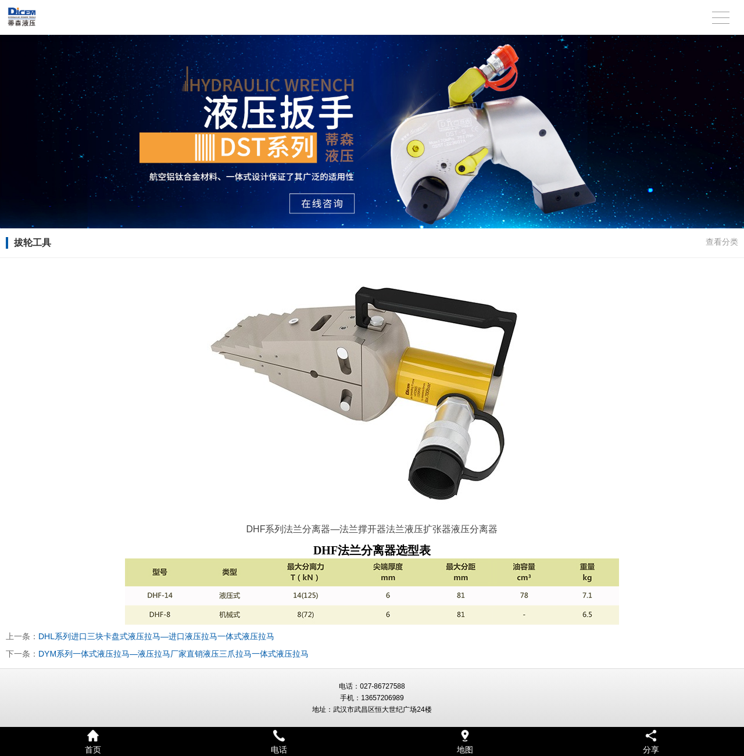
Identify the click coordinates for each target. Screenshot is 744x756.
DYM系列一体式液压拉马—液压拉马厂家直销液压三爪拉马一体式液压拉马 (173, 653)
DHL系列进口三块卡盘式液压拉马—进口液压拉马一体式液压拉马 (156, 636)
